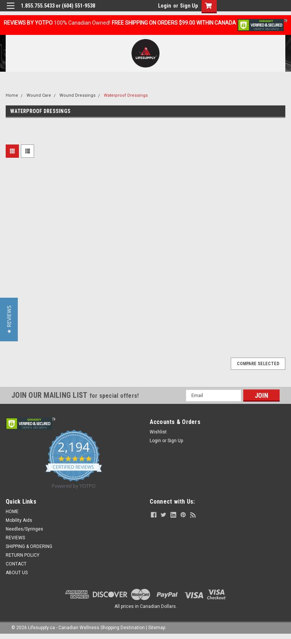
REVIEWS (15, 537)
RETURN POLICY (22, 555)
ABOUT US (17, 572)
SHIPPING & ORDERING (29, 546)
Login (164, 6)
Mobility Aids (19, 520)
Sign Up (189, 6)
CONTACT (16, 564)
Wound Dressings (77, 95)
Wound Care (39, 95)
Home (12, 95)
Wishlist (158, 432)
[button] (9, 319)
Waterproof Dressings (126, 95)
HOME (12, 511)
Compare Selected (258, 363)
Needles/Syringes (24, 529)
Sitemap (156, 627)
